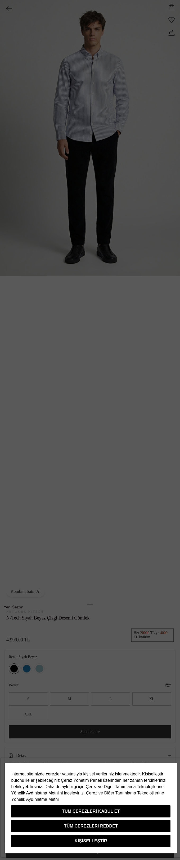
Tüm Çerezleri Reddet (91, 826)
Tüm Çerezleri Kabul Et (91, 811)
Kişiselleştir (91, 841)
